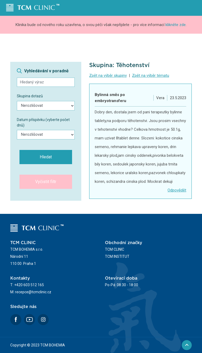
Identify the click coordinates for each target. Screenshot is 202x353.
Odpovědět (177, 190)
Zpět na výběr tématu (150, 75)
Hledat (46, 156)
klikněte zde (175, 24)
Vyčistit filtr (45, 181)
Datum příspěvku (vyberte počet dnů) (43, 122)
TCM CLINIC (114, 249)
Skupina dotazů (30, 96)
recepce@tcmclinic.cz (33, 292)
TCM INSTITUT (117, 256)
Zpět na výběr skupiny (108, 75)
